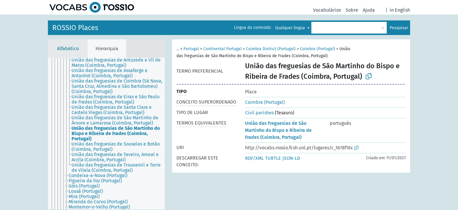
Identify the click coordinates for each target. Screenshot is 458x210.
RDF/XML (254, 158)
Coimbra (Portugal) (317, 48)
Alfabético (68, 48)
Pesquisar (399, 27)
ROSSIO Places (75, 28)
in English (400, 10)
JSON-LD (291, 158)
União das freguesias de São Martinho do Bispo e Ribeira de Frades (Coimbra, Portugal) (278, 130)
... (177, 48)
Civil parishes (259, 113)
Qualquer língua (290, 27)
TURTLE (273, 158)
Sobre (352, 10)
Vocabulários (327, 10)
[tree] (106, 133)
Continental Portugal (222, 48)
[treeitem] (65, 60)
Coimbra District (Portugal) (271, 48)
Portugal (191, 48)
